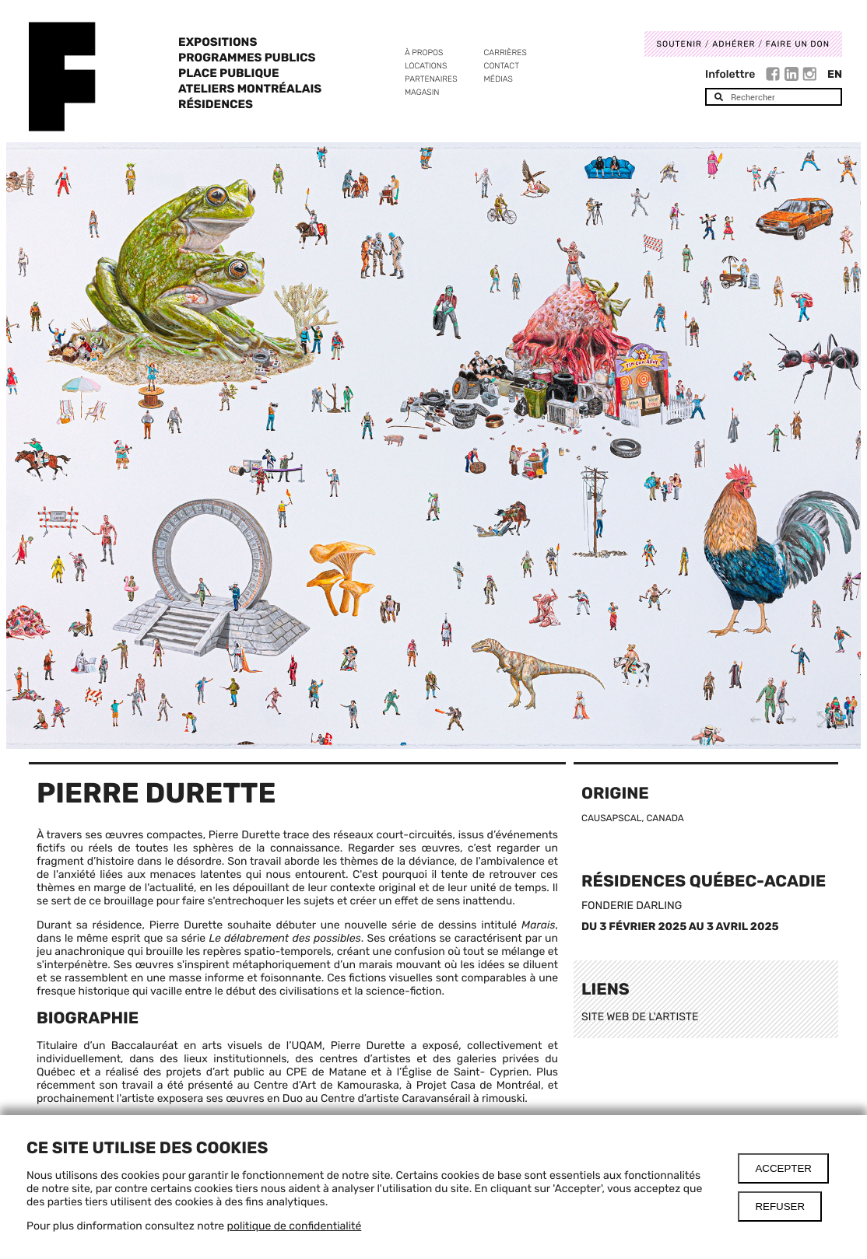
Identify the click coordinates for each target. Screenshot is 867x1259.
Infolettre (730, 74)
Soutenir (679, 44)
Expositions (217, 42)
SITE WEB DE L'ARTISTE (639, 1016)
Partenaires (431, 79)
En (834, 74)
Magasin (422, 92)
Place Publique (228, 73)
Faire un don (798, 44)
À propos (424, 52)
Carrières (505, 52)
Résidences (215, 104)
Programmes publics (246, 58)
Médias (498, 79)
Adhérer (733, 44)
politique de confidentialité (294, 1226)
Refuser (780, 1206)
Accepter (783, 1168)
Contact (501, 66)
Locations (426, 66)
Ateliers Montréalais (249, 89)
